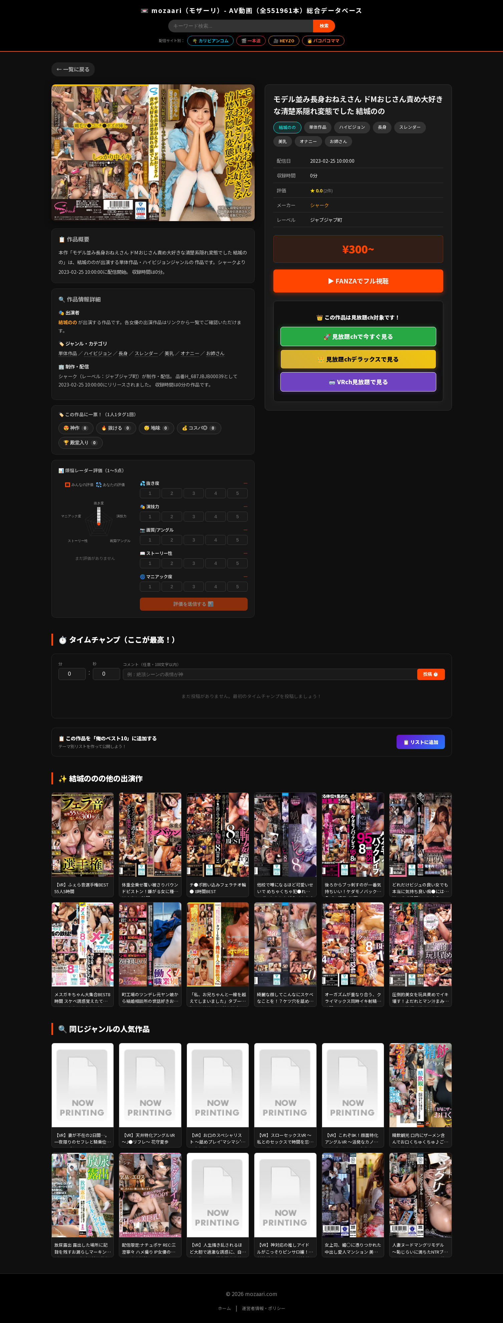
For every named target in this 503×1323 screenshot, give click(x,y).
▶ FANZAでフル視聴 (358, 280)
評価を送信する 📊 (194, 604)
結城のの (67, 322)
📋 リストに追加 (420, 741)
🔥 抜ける (116, 428)
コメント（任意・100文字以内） (152, 664)
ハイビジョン (98, 353)
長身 (123, 353)
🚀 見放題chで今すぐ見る (358, 336)
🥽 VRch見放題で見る (358, 382)
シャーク (319, 204)
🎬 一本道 (251, 40)
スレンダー (146, 353)
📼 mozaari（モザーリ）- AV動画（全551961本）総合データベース (251, 10)
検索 (324, 25)
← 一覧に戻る (73, 69)
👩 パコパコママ (323, 40)
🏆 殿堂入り (80, 443)
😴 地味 (156, 428)
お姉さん (215, 353)
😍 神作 (76, 428)
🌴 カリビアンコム (210, 40)
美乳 (169, 353)
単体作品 (67, 353)
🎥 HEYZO (283, 40)
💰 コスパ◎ (199, 428)
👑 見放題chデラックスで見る (358, 359)
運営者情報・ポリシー (263, 1308)
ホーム (224, 1308)
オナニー (190, 353)
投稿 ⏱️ (431, 674)
